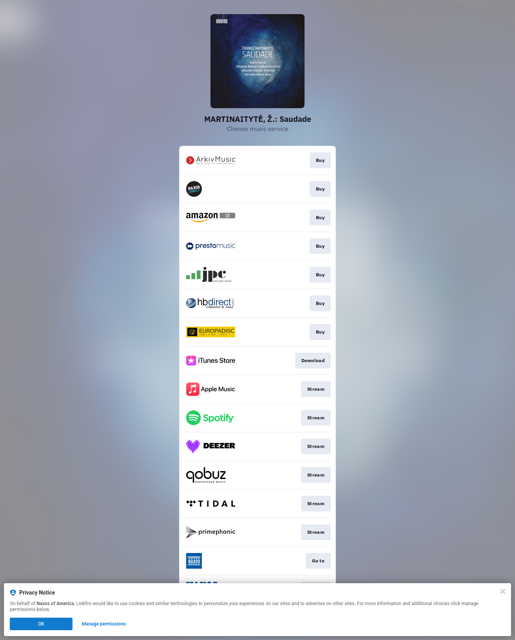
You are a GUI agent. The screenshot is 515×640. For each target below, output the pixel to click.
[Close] (503, 591)
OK (41, 624)
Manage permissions (104, 624)
